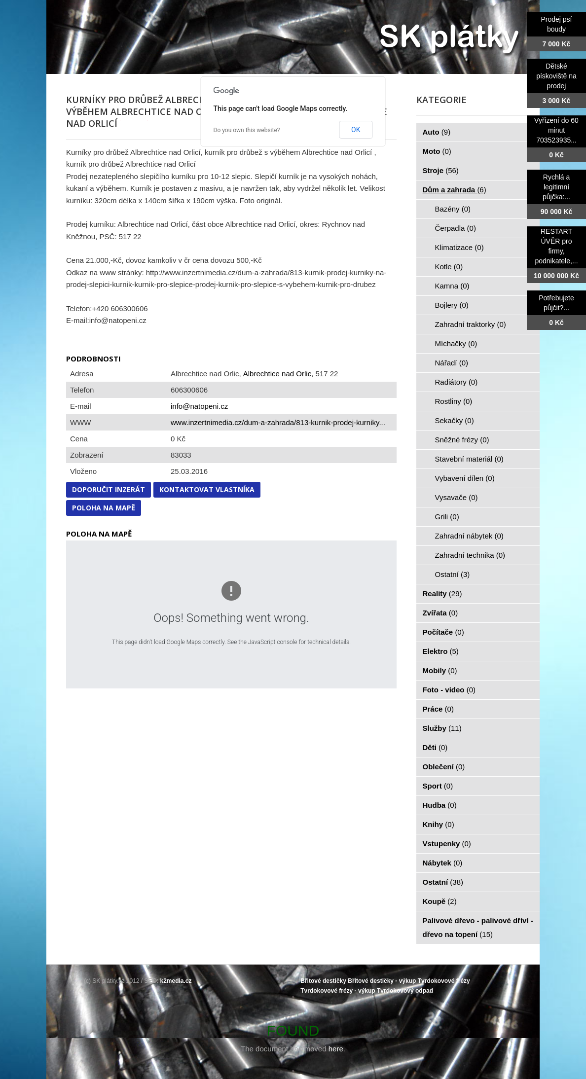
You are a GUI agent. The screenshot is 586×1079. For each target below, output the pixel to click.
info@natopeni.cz (199, 406)
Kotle (449, 266)
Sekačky (454, 420)
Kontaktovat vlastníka (207, 489)
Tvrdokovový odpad (405, 990)
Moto (437, 151)
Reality (442, 593)
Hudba (440, 805)
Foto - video (449, 689)
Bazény (453, 209)
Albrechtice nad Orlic (277, 373)
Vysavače (456, 497)
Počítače (443, 632)
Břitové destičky (323, 980)
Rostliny (454, 401)
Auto (437, 132)
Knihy (438, 824)
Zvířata (440, 613)
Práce (438, 709)
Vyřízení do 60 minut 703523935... (556, 130)
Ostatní (452, 574)
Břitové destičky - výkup (382, 980)
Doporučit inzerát (108, 489)
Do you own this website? (247, 130)
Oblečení (444, 766)
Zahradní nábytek (469, 536)
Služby (442, 728)
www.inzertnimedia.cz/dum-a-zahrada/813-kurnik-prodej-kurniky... (278, 422)
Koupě (440, 901)
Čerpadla (455, 228)
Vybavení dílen (465, 478)
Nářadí (452, 363)
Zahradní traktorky (470, 324)
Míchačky (456, 343)
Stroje (441, 170)
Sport (438, 786)
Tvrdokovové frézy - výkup (337, 990)
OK (355, 130)
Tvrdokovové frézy (444, 980)
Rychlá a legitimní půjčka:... (556, 187)
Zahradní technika (470, 555)
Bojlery (452, 305)
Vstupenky (447, 843)
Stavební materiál (469, 459)
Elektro (441, 651)
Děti (435, 747)
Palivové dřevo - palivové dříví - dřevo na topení (478, 927)
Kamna (452, 286)
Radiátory (456, 382)
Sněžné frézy (462, 439)
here (336, 1048)
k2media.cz (176, 980)
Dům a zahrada (454, 189)
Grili (447, 516)
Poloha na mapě (103, 507)
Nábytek (443, 863)
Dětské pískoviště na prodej (556, 76)
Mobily (440, 670)
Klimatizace (459, 247)
